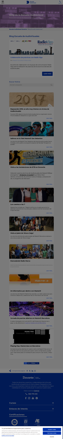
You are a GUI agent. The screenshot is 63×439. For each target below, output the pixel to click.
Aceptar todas (52, 429)
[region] (31, 432)
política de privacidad (8, 435)
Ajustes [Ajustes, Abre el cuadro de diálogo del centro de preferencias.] (52, 436)
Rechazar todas (51, 433)
